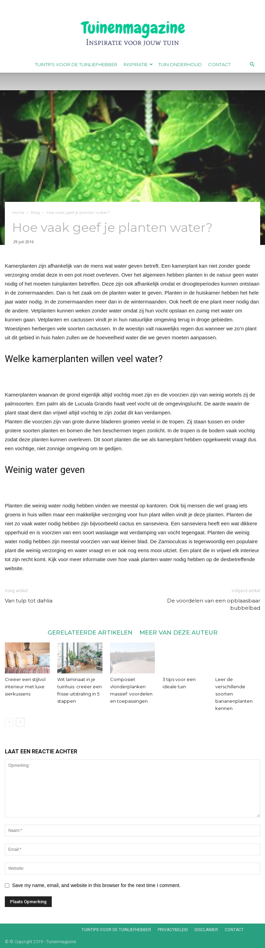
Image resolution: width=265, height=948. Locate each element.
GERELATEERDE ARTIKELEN (90, 632)
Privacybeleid (173, 929)
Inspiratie (138, 64)
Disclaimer (206, 929)
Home (18, 212)
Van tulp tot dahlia (28, 600)
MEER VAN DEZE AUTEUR (178, 632)
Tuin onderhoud (180, 64)
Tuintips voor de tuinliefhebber (76, 64)
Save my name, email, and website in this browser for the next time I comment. (96, 885)
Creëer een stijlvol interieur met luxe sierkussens (25, 687)
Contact (219, 64)
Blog (35, 212)
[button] (252, 64)
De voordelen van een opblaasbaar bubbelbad (213, 604)
